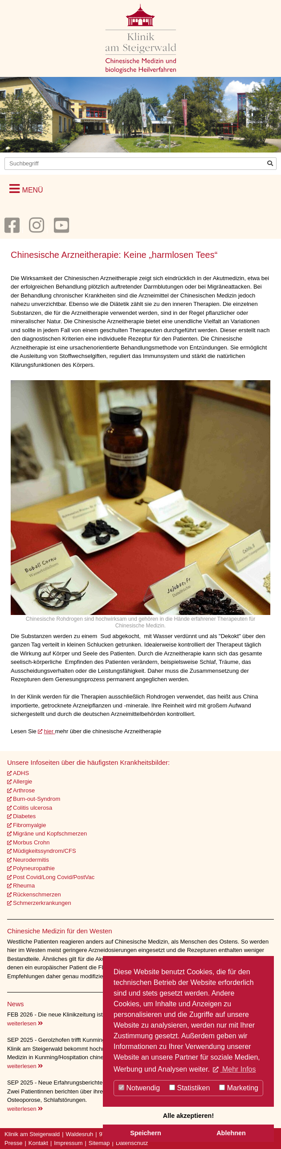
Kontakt (38, 1143)
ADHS (21, 773)
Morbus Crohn (31, 842)
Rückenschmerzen (37, 894)
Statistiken (189, 1088)
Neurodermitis (31, 859)
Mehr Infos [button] (238, 1069)
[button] (26, 188)
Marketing (238, 1088)
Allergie (22, 781)
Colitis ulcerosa (32, 807)
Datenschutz (132, 1143)
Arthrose (24, 790)
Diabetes (24, 816)
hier (49, 731)
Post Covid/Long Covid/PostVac (53, 877)
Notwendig (139, 1088)
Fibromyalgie (29, 825)
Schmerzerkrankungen (42, 903)
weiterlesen (25, 1023)
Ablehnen (231, 1133)
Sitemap (99, 1143)
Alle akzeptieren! (188, 1115)
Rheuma (24, 885)
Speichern (145, 1133)
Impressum (68, 1143)
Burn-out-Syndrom (36, 798)
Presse (13, 1143)
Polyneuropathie (34, 868)
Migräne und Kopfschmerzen (50, 833)
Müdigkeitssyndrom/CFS (44, 851)
